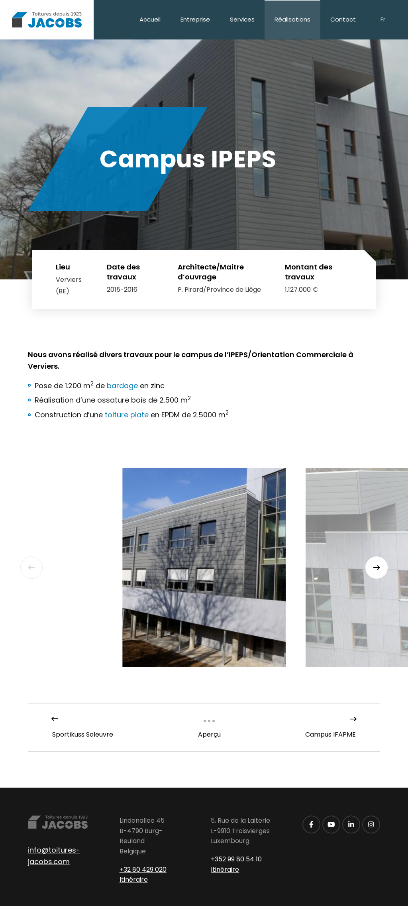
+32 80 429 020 (143, 869)
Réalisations (292, 19)
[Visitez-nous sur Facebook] (311, 824)
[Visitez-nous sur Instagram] (371, 824)
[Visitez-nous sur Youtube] (331, 824)
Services (242, 19)
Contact (343, 19)
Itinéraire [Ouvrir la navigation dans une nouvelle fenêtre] (134, 879)
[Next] (376, 567)
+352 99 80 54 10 (236, 859)
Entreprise (195, 19)
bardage (122, 386)
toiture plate (127, 415)
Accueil (150, 19)
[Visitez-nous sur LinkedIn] (351, 824)
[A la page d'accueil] (47, 19)
